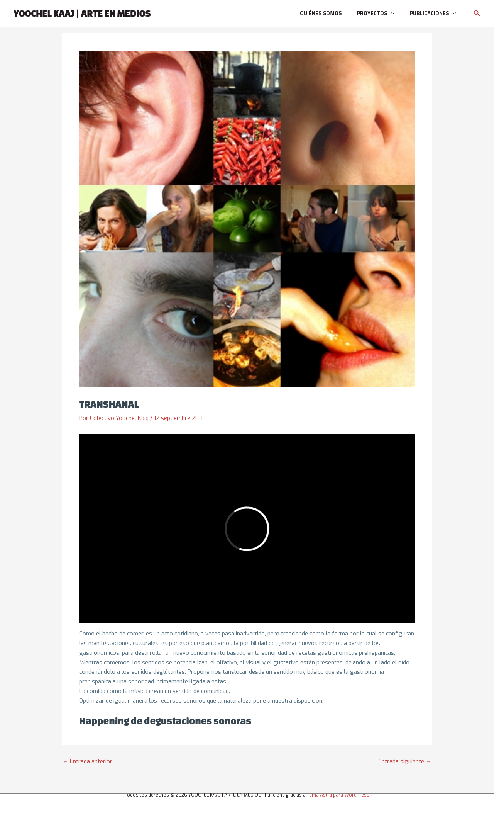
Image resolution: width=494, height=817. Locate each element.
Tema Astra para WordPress (338, 795)
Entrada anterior (87, 761)
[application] (390, 13)
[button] (477, 13)
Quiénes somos (321, 13)
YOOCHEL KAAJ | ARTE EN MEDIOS (82, 13)
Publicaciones (433, 13)
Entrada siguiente (405, 761)
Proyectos (375, 13)
